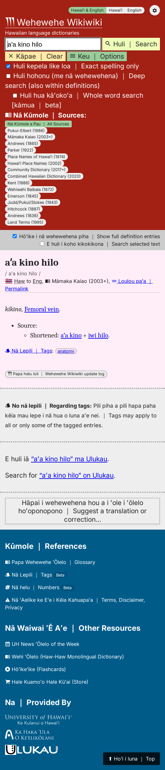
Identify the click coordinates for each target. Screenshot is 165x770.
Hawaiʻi (115, 10)
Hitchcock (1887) (24, 209)
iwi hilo (98, 335)
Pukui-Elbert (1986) (26, 130)
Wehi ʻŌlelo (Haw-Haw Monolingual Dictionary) (64, 656)
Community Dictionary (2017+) (37, 169)
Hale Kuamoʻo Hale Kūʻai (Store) (46, 682)
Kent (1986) (19, 183)
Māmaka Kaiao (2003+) (30, 137)
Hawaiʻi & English (87, 10)
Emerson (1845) (23, 196)
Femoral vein (41, 309)
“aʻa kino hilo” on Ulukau (76, 475)
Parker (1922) (20, 150)
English (134, 10)
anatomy (66, 351)
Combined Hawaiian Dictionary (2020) (44, 176)
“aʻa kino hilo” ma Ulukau (69, 459)
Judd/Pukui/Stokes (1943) (33, 202)
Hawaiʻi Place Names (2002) (34, 163)
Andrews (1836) (23, 215)
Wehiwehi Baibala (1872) (31, 189)
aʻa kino (71, 335)
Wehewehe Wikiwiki (53, 22)
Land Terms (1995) (25, 222)
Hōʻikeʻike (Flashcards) (35, 669)
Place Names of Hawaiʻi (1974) (36, 156)
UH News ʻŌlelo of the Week (42, 644)
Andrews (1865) (23, 143)
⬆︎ (131, 759)
